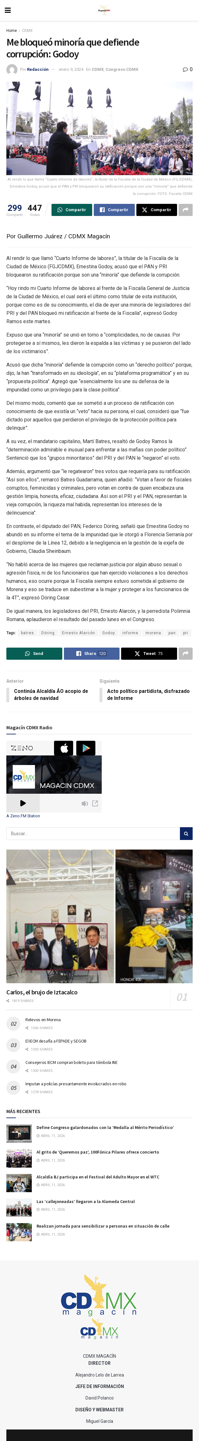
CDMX (27, 30)
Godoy (108, 633)
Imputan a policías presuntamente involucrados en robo (76, 1084)
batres (27, 633)
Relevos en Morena (42, 1020)
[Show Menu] (8, 10)
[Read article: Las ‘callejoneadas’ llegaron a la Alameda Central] (19, 1208)
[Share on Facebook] (114, 210)
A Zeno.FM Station (23, 816)
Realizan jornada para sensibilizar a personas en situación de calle (103, 1226)
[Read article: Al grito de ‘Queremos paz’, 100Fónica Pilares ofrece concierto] (19, 1158)
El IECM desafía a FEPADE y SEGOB (55, 1041)
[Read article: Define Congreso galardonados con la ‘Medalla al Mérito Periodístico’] (19, 1134)
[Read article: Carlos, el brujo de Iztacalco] (99, 917)
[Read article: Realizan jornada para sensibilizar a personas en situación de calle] (19, 1232)
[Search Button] (186, 834)
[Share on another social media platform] (186, 210)
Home (11, 30)
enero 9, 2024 (71, 69)
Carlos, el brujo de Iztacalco (41, 992)
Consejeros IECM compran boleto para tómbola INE (71, 1063)
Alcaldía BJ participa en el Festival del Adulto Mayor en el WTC (98, 1177)
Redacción (38, 69)
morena (153, 633)
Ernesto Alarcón (78, 633)
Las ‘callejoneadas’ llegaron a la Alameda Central (86, 1202)
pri (185, 633)
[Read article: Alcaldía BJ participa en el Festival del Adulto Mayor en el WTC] (19, 1183)
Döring (48, 633)
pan (172, 633)
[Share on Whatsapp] (71, 210)
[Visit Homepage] (104, 10)
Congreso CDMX (122, 69)
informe (130, 633)
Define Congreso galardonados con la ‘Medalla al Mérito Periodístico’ (105, 1128)
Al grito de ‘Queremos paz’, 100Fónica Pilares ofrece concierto (98, 1152)
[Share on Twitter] (156, 210)
